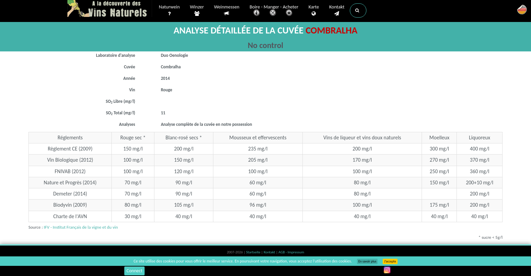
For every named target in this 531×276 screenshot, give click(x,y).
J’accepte (390, 261)
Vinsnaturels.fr (109, 9)
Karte (314, 10)
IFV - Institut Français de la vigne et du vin (81, 227)
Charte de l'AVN (70, 216)
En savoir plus (367, 261)
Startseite (253, 252)
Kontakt (336, 10)
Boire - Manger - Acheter (274, 11)
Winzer (197, 10)
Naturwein (169, 10)
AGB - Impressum (291, 252)
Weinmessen (226, 10)
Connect (134, 271)
